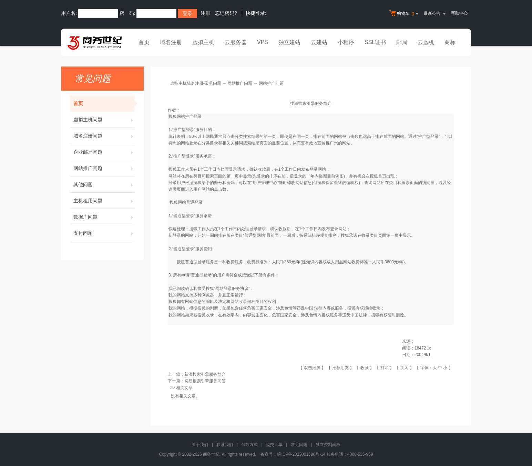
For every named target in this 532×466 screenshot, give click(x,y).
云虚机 (426, 42)
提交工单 (274, 444)
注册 (205, 13)
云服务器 (236, 42)
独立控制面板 (328, 444)
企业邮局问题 (104, 152)
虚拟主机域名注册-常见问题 (195, 83)
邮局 (401, 42)
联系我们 (224, 444)
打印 (384, 367)
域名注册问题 (104, 136)
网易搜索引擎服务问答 (205, 380)
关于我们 (200, 444)
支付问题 (104, 233)
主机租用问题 (104, 200)
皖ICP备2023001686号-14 (301, 454)
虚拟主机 (203, 42)
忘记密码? (226, 13)
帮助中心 (459, 13)
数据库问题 (104, 217)
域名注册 (171, 42)
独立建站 (289, 42)
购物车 (404, 13)
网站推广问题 (104, 168)
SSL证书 (375, 42)
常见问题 (299, 444)
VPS (262, 42)
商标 (450, 42)
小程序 (346, 42)
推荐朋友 (340, 367)
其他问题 (104, 184)
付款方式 (249, 444)
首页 (144, 42)
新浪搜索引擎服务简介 (205, 374)
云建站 (319, 42)
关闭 (404, 367)
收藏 (364, 367)
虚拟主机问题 (104, 119)
